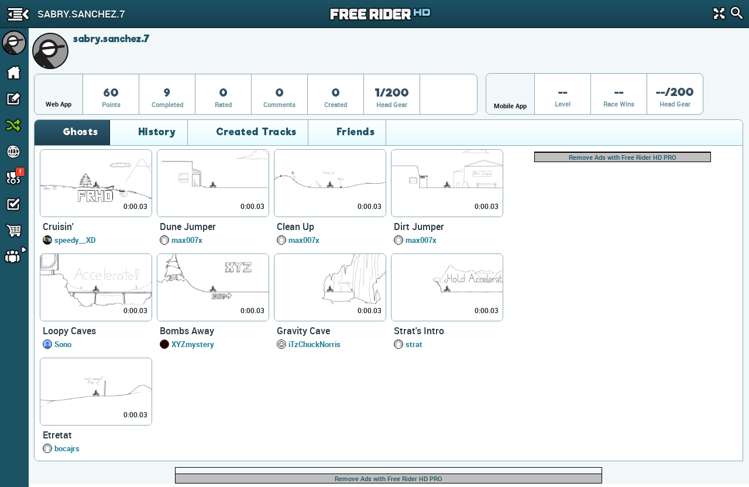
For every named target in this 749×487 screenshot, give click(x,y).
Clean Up (295, 226)
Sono (62, 344)
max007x (186, 240)
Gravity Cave (303, 330)
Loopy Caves (69, 330)
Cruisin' (58, 226)
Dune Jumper (188, 226)
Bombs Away (187, 330)
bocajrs (67, 448)
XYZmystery (192, 344)
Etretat (57, 434)
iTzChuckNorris (314, 344)
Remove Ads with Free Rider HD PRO (622, 157)
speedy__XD (75, 240)
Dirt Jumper (419, 226)
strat (414, 344)
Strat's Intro (419, 330)
